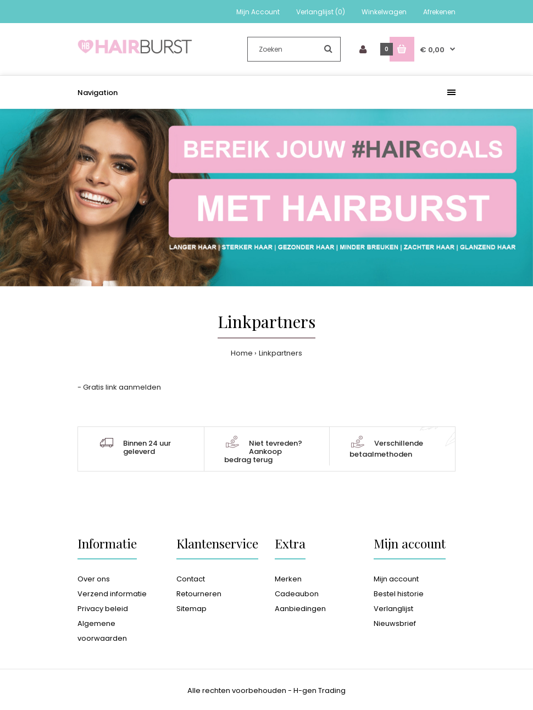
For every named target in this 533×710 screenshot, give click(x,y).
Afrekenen (439, 11)
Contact (190, 579)
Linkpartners (280, 353)
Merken (288, 579)
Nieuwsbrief (395, 623)
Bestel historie (399, 594)
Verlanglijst (393, 608)
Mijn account (396, 579)
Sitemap (191, 608)
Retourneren (198, 594)
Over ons (93, 579)
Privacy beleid (102, 608)
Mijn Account (258, 11)
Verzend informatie (112, 594)
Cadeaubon (297, 594)
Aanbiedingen (300, 608)
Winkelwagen (384, 11)
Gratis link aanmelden (122, 387)
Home (242, 353)
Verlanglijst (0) (320, 11)
